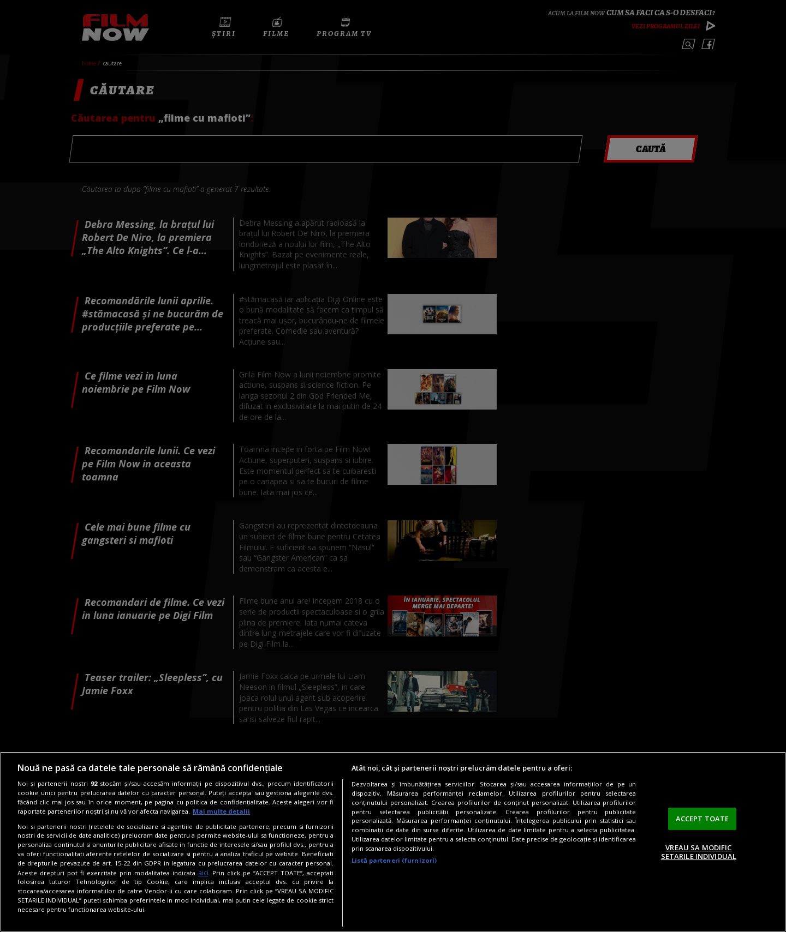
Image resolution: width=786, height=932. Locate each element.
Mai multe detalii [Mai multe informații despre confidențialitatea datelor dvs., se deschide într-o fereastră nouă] (221, 811)
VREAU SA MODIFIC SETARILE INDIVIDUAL (698, 852)
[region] (393, 841)
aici (203, 872)
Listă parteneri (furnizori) (394, 860)
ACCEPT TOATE (702, 818)
